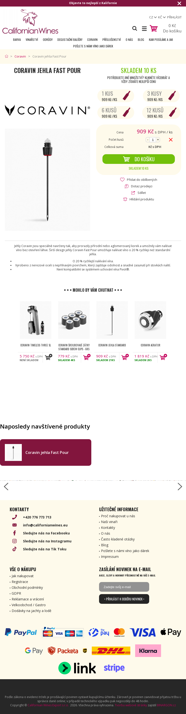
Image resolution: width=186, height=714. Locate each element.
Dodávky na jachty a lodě (31, 610)
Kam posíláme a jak (161, 39)
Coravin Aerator (150, 345)
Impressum (110, 556)
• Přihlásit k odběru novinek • (124, 599)
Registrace (20, 581)
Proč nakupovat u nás (118, 516)
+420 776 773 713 (37, 517)
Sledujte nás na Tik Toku (44, 549)
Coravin (92, 39)
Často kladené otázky (118, 539)
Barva (17, 39)
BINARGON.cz (166, 705)
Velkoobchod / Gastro (29, 605)
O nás (129, 39)
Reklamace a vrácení (28, 599)
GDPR (16, 593)
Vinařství (32, 39)
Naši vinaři (109, 521)
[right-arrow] (180, 487)
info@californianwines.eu (45, 525)
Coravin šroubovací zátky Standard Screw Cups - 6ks (74, 347)
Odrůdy (48, 39)
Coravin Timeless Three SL (35, 345)
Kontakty (108, 527)
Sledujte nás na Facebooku (46, 533)
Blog (141, 39)
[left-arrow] (6, 487)
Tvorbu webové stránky (131, 705)
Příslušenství (111, 39)
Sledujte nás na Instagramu (47, 541)
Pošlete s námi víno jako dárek (93, 46)
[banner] (30, 21)
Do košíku (139, 159)
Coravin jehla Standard (112, 345)
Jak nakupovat (23, 576)
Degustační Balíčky (69, 39)
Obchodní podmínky (27, 587)
